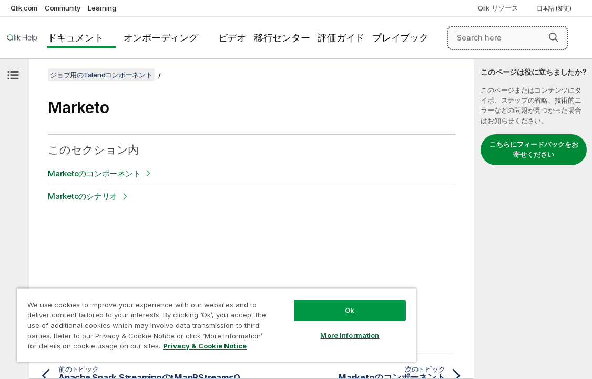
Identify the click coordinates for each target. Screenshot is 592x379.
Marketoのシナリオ (82, 196)
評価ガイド (341, 37)
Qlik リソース (498, 8)
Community (63, 8)
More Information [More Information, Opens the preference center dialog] (302, 327)
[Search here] (507, 38)
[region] (188, 321)
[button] (554, 37)
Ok (302, 302)
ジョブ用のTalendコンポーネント (101, 75)
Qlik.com (24, 8)
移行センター (282, 37)
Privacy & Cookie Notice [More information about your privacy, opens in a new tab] (169, 348)
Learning (102, 8)
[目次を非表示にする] (13, 75)
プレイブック (400, 37)
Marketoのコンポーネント (94, 173)
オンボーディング (161, 37)
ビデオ (232, 37)
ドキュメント (75, 37)
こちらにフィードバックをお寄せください (533, 149)
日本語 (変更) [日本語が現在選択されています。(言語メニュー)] (555, 8)
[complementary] (533, 219)
